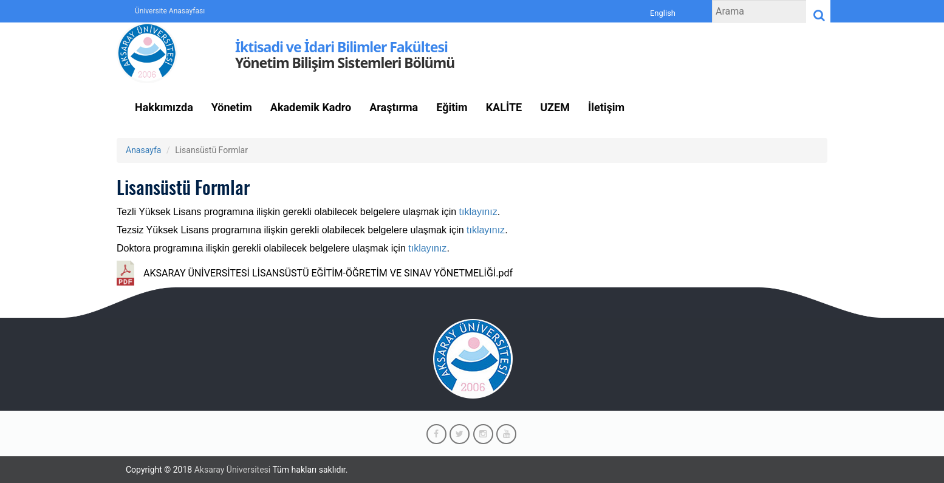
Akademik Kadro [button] (310, 107)
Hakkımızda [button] (164, 107)
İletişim (606, 107)
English (663, 13)
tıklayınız (478, 212)
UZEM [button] (555, 107)
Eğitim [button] (451, 107)
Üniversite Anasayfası (170, 11)
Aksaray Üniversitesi (232, 469)
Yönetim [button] (231, 107)
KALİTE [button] (504, 107)
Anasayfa (143, 150)
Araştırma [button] (393, 107)
